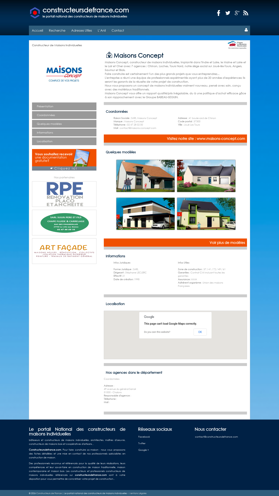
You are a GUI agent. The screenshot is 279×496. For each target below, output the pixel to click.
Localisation (45, 140)
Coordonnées (46, 114)
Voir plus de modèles (227, 241)
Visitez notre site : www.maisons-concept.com (206, 137)
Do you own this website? (157, 331)
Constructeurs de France (49, 492)
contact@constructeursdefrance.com (216, 435)
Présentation (45, 105)
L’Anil (102, 29)
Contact (118, 29)
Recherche (57, 29)
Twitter (142, 442)
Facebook (144, 435)
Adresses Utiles (81, 29)
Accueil (37, 29)
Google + (143, 449)
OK (200, 330)
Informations (45, 131)
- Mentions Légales (136, 492)
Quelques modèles (49, 123)
